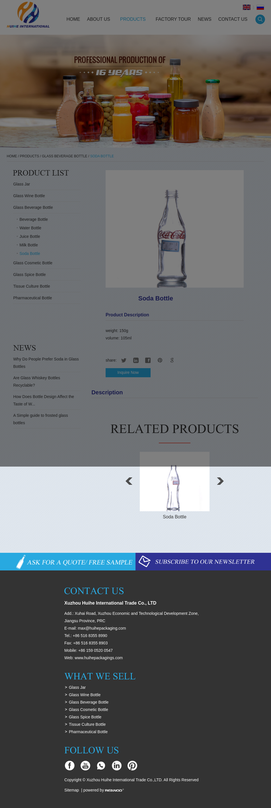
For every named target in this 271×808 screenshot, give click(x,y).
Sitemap (71, 790)
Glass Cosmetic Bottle (88, 709)
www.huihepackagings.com (99, 658)
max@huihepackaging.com (102, 628)
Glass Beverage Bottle (88, 702)
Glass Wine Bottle (84, 694)
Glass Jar (77, 687)
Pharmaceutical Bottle (88, 731)
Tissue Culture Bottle (87, 724)
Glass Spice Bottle (85, 717)
